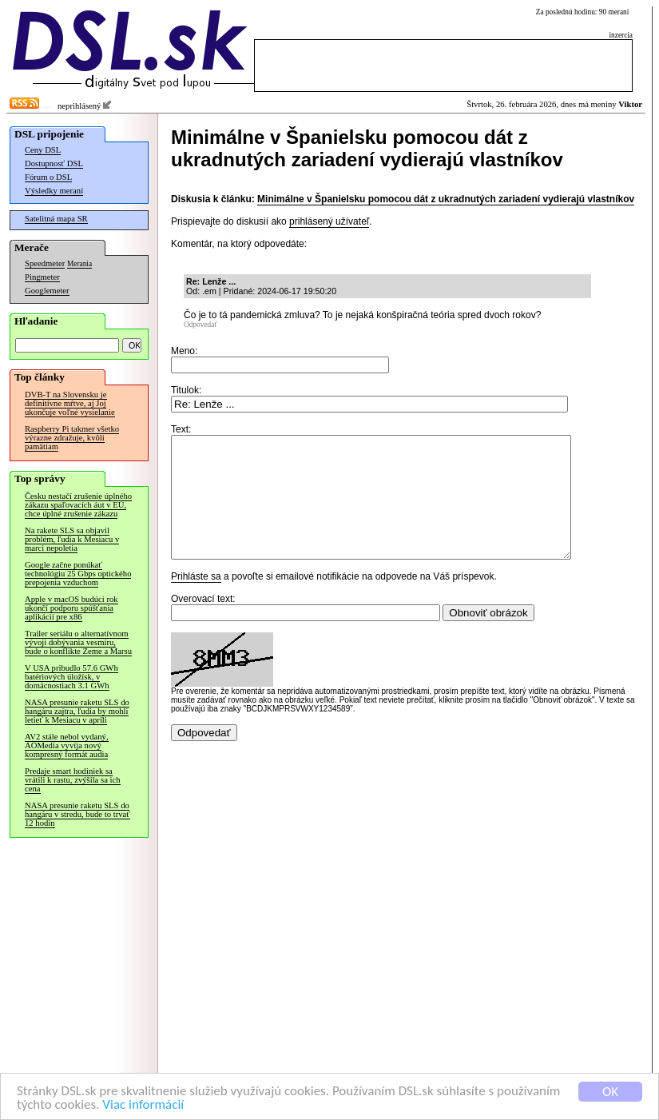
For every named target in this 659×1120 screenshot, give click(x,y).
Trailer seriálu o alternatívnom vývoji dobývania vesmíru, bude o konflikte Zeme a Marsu (78, 642)
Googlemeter (47, 290)
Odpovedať (200, 325)
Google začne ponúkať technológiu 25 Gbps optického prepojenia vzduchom (78, 573)
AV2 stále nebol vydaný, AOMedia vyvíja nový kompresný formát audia (67, 745)
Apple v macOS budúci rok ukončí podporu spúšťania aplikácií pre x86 (71, 608)
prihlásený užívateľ (329, 221)
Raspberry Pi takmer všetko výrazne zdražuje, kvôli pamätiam (72, 437)
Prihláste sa (196, 600)
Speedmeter (45, 263)
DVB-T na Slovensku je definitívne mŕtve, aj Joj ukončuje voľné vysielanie (70, 403)
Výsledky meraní (54, 190)
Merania (79, 264)
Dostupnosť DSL (54, 163)
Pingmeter (42, 277)
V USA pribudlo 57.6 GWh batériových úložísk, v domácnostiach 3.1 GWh (71, 677)
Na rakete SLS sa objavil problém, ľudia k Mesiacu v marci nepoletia (72, 539)
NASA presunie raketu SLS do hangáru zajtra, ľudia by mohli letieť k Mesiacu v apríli (77, 711)
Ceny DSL (43, 149)
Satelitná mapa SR (56, 218)
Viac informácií (143, 1105)
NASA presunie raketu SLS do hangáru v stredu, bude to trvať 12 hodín (77, 814)
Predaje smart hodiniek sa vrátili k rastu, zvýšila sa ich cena (73, 780)
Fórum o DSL (48, 177)
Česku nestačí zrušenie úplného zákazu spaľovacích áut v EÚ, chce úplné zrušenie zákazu (78, 505)
